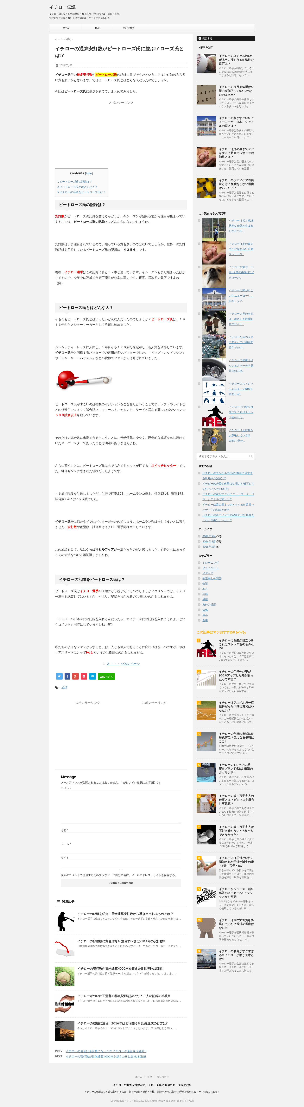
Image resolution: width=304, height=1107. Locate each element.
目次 (97, 27)
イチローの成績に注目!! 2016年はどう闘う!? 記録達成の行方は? (122, 1023)
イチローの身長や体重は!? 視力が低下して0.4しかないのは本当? (236, 91)
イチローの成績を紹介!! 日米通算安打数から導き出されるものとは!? (125, 914)
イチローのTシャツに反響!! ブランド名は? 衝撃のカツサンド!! (236, 768)
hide (89, 173)
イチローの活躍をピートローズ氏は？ (81, 192)
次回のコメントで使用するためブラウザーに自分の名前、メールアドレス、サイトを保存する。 (119, 875)
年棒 (205, 594)
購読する (205, 38)
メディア (207, 573)
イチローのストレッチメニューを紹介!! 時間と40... (241, 389)
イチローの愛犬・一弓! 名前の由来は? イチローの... (241, 272)
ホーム (66, 27)
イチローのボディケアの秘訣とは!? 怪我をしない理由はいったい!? (236, 184)
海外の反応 (209, 604)
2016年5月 (209, 536)
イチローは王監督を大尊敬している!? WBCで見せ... (241, 435)
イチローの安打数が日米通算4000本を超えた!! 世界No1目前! (120, 968)
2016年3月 (209, 546)
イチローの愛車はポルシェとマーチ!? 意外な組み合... (241, 365)
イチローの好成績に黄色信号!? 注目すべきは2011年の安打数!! (121, 941)
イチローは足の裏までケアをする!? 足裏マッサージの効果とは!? (236, 153)
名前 (64, 830)
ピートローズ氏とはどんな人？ (77, 187)
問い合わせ (128, 27)
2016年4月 (209, 541)
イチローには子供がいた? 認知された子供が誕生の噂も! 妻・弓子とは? (236, 862)
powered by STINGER (181, 1100)
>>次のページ (130, 664)
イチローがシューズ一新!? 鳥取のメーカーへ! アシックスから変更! (236, 893)
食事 (205, 620)
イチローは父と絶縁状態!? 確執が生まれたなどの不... (241, 226)
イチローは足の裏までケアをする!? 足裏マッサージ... (241, 249)
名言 (205, 589)
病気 (205, 610)
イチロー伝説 (62, 7)
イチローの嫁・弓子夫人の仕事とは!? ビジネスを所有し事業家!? (236, 799)
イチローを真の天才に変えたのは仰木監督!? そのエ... (241, 342)
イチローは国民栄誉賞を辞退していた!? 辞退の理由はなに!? (236, 924)
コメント (66, 788)
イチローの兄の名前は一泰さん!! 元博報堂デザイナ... (241, 319)
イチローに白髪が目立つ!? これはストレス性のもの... (241, 412)
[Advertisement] (121, 133)
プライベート (210, 568)
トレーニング (210, 562)
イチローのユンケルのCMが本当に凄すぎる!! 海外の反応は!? (236, 59)
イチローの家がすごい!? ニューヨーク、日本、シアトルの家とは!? (236, 122)
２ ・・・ (113, 664)
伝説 (205, 583)
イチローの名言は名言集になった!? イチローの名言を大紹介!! (106, 1051)
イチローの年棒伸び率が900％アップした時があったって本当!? (236, 675)
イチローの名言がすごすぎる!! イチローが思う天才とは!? (236, 955)
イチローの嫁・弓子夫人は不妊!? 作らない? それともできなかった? (236, 830)
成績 (64, 687)
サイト (65, 857)
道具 (205, 615)
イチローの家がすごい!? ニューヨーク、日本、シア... (241, 296)
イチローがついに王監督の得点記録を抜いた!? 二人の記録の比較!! (123, 996)
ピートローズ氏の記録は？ (74, 181)
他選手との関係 (211, 578)
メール (66, 844)
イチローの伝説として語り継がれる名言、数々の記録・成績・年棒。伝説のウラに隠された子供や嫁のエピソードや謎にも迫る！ (152, 1091)
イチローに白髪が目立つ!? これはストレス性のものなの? (236, 644)
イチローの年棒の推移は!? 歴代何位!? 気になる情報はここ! (236, 737)
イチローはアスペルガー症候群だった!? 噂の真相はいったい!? (236, 706)
